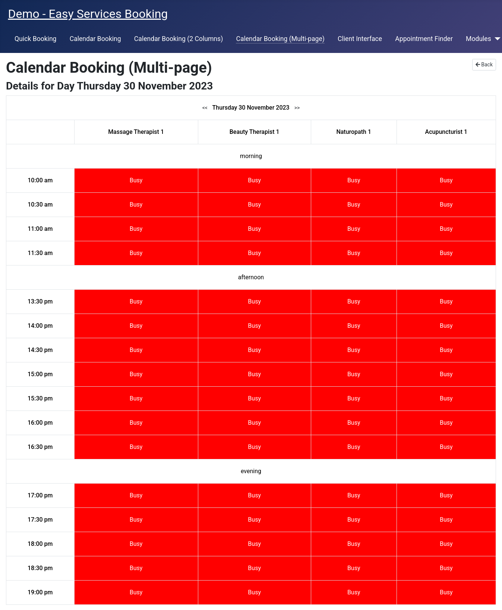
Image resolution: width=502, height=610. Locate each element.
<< (205, 108)
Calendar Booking (95, 39)
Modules (478, 39)
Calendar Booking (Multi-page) (280, 39)
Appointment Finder (424, 39)
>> (297, 108)
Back (484, 64)
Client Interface (360, 39)
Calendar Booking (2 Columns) (178, 39)
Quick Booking (35, 39)
